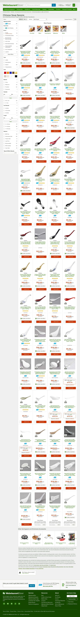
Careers (57, 598)
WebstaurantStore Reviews (47, 604)
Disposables (51, 9)
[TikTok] (15, 604)
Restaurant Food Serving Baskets (61, 543)
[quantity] (20, 66)
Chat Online (70, 601)
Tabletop (44, 9)
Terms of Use (20, 611)
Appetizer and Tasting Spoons (24, 543)
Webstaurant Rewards (33, 597)
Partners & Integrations (33, 604)
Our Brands (57, 597)
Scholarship (57, 602)
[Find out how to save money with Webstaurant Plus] (22, 55)
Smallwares (27, 9)
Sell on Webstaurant (59, 604)
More (75, 9)
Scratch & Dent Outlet (46, 597)
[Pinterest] (19, 604)
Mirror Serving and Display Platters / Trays (48, 543)
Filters (5, 19)
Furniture (58, 9)
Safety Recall (44, 605)
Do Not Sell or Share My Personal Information (44, 611)
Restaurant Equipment (9, 9)
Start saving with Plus (48, 586)
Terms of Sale (6, 611)
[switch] (74, 19)
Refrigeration (20, 9)
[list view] (25, 19)
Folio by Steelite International (28, 568)
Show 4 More (10, 54)
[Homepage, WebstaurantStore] (13, 5)
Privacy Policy (13, 611)
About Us (57, 595)
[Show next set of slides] (76, 538)
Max (12, 94)
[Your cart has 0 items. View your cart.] (75, 5)
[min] (7, 96)
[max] (14, 96)
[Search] (15, 153)
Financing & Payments (60, 600)
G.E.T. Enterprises (39, 568)
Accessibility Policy (29, 611)
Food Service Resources (47, 602)
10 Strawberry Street (46, 566)
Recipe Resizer (31, 602)
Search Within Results (9, 151)
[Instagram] (4, 604)
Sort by (30, 19)
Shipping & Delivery (72, 603)
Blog (42, 595)
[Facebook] (11, 604)
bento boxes (36, 565)
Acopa (40, 566)
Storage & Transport (67, 9)
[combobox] (39, 5)
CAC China (66, 566)
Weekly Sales (44, 598)
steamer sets (53, 565)
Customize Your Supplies (34, 600)
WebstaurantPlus (32, 595)
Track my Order (72, 599)
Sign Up (32, 585)
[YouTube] (8, 604)
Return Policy (58, 605)
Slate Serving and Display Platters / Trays (73, 543)
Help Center (72, 596)
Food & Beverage (36, 9)
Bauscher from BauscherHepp (57, 566)
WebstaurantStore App (33, 598)
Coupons (43, 600)
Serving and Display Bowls (36, 543)
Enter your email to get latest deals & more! (15, 583)
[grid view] (21, 19)
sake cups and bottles (43, 565)
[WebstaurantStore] (15, 593)
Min (4, 94)
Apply (10, 97)
